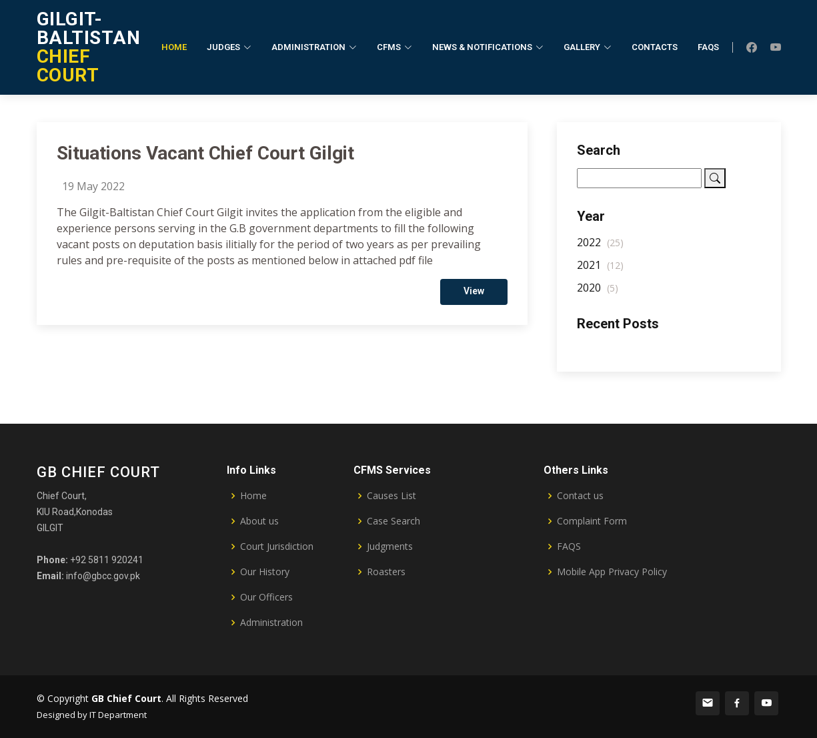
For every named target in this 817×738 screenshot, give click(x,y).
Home (174, 47)
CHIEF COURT (89, 47)
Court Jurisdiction (276, 546)
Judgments (390, 546)
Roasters (386, 572)
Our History (264, 572)
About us (259, 521)
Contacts (655, 47)
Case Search (393, 521)
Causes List (391, 495)
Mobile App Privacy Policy (612, 572)
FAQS (569, 546)
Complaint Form (592, 521)
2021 (600, 270)
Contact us (580, 495)
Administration (271, 622)
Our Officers (266, 597)
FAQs (708, 47)
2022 (600, 247)
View (474, 295)
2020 (597, 293)
